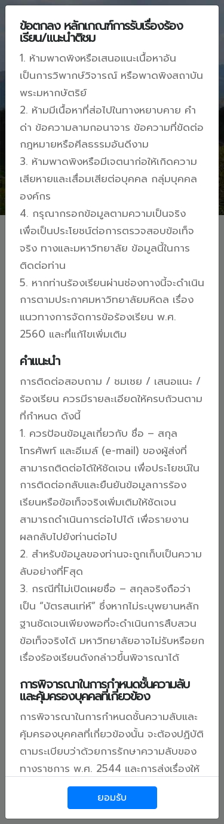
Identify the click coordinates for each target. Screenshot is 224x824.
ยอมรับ (112, 798)
